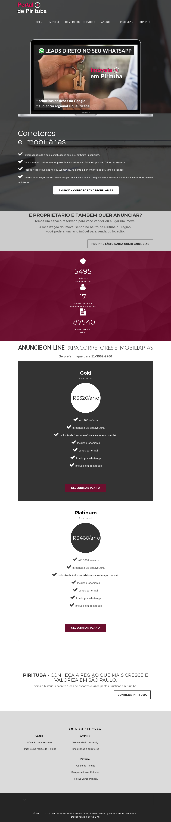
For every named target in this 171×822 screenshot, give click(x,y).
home (37, 22)
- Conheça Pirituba (85, 765)
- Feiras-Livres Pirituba (85, 778)
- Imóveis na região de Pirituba (39, 749)
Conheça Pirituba (132, 694)
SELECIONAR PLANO (85, 487)
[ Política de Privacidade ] (122, 813)
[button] (86, 800)
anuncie (106, 22)
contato (145, 22)
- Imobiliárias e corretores (85, 749)
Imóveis (54, 22)
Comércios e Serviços (80, 22)
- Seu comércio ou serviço (85, 742)
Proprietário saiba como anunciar (120, 244)
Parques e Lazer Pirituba (85, 772)
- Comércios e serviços (39, 742)
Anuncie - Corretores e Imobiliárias (85, 190)
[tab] (85, 800)
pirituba (125, 22)
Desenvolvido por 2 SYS (85, 816)
